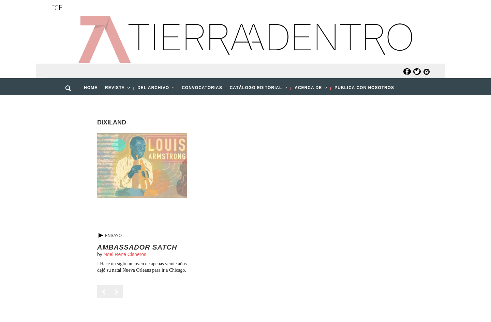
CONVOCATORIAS (202, 87)
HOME (91, 87)
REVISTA (115, 89)
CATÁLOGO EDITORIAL (256, 89)
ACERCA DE (309, 89)
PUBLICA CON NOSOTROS (364, 87)
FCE (56, 7)
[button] (70, 103)
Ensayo (113, 235)
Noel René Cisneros (125, 254)
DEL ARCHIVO (154, 89)
